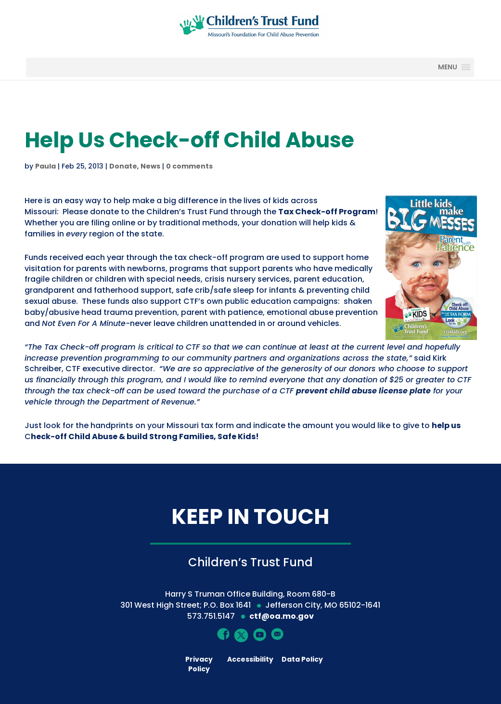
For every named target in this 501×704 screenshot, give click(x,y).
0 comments (189, 166)
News (150, 166)
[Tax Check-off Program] (326, 211)
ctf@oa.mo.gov (281, 616)
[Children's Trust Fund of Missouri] (251, 23)
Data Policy (302, 659)
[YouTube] (260, 633)
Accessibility (250, 659)
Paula (45, 166)
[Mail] (277, 633)
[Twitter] (241, 635)
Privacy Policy (199, 664)
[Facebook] (223, 633)
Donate (123, 166)
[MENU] (454, 67)
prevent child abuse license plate (363, 390)
